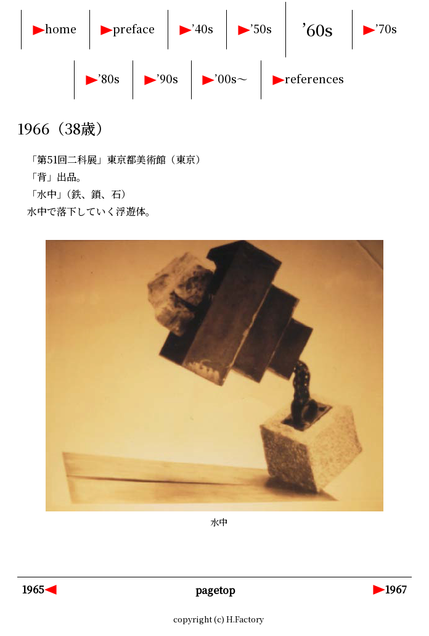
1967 (396, 589)
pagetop (215, 590)
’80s (109, 78)
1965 (33, 589)
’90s (167, 78)
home (60, 28)
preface (134, 28)
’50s (261, 28)
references (314, 78)
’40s (202, 28)
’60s (317, 29)
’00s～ (231, 78)
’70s (386, 28)
